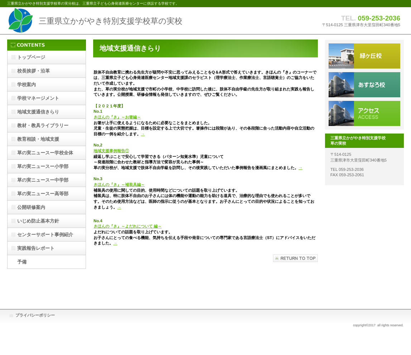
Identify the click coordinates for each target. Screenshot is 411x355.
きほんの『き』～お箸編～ (117, 117)
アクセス (364, 113)
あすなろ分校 (364, 84)
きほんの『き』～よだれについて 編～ (128, 226)
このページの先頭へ (295, 258)
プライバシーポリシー (35, 315)
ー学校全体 (45, 152)
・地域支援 (38, 139)
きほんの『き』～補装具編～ (119, 184)
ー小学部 (42, 166)
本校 (364, 56)
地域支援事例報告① (111, 151)
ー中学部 (42, 180)
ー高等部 (42, 193)
